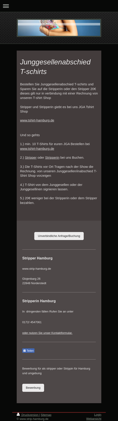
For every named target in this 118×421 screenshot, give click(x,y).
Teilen (28, 350)
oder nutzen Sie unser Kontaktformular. (47, 333)
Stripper (31, 157)
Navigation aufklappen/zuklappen (59, 6)
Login (97, 414)
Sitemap (46, 415)
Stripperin (52, 157)
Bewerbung (33, 387)
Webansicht (93, 418)
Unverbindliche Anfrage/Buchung (59, 236)
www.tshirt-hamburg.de (37, 120)
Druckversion (28, 415)
